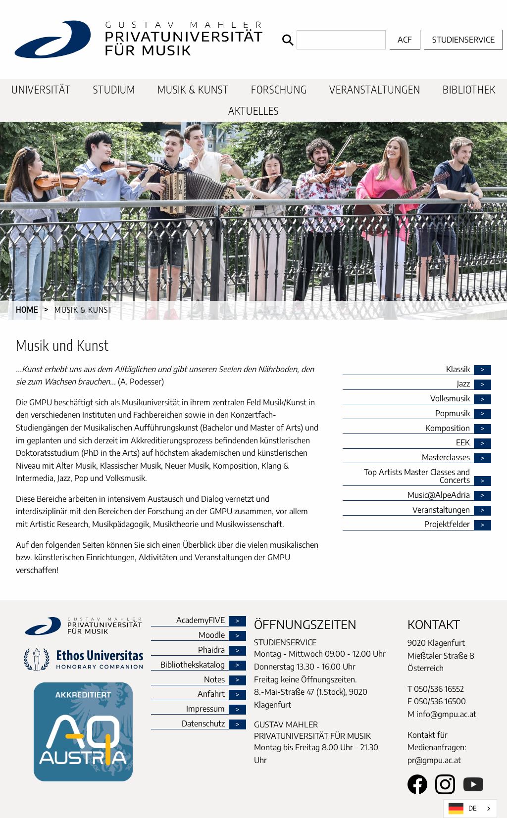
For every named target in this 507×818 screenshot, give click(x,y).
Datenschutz (203, 724)
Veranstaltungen (441, 510)
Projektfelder (447, 524)
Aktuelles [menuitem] (253, 110)
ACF (405, 40)
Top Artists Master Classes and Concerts (417, 476)
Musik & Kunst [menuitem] (193, 89)
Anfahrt (211, 694)
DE (463, 808)
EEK (463, 442)
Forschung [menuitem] (279, 89)
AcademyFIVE (200, 620)
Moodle (212, 635)
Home (27, 310)
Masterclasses (446, 457)
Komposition (447, 428)
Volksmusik (450, 398)
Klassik (458, 369)
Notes (214, 679)
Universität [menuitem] (41, 89)
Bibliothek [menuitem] (469, 89)
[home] (138, 39)
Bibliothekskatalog (192, 665)
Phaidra (211, 650)
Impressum (205, 709)
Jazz (463, 384)
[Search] (331, 39)
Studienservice (463, 40)
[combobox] (470, 808)
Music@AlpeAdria (438, 495)
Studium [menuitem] (114, 89)
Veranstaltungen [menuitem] (374, 89)
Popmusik (452, 413)
